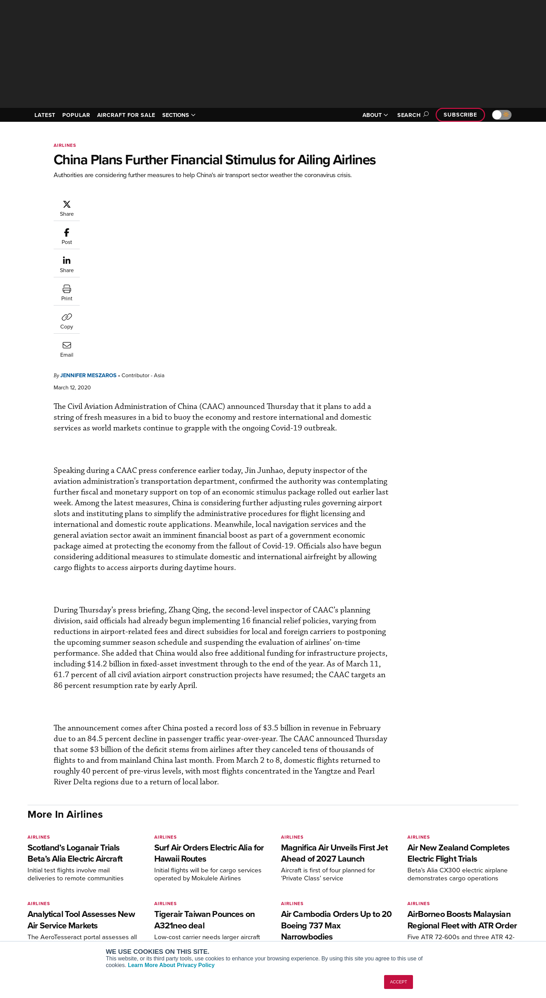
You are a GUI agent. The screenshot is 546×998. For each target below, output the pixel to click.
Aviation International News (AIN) (162, 897)
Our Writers (444, 897)
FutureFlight (134, 925)
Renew (231, 907)
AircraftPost (138, 907)
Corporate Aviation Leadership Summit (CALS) (164, 938)
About (438, 888)
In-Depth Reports (346, 907)
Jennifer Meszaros (130, 203)
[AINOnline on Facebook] (30, 877)
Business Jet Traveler (148, 916)
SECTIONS (179, 115)
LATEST (44, 115)
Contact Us (443, 916)
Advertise (446, 925)
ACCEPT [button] (398, 982)
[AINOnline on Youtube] (43, 877)
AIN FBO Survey (142, 888)
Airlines (65, 145)
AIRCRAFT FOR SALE (126, 115)
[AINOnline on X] (57, 877)
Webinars (337, 925)
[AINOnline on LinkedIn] (71, 877)
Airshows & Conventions (354, 935)
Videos (335, 916)
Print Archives (343, 888)
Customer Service (244, 897)
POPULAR (76, 115)
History (439, 907)
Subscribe (460, 115)
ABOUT (375, 115)
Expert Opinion (344, 897)
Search (412, 115)
